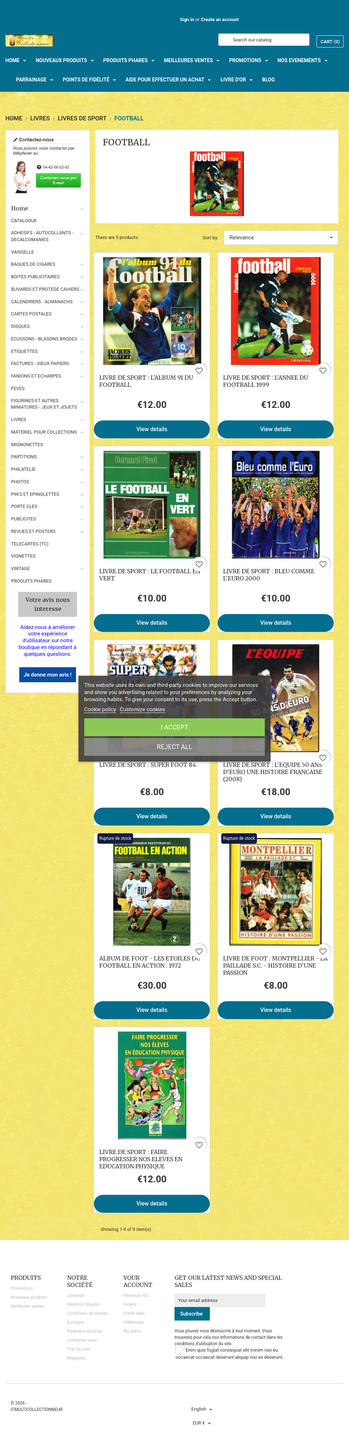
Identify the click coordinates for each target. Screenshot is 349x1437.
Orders (129, 1304)
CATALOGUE (24, 220)
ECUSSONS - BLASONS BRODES (44, 338)
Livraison (75, 1295)
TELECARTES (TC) (30, 544)
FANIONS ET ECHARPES (36, 376)
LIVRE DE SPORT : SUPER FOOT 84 (147, 764)
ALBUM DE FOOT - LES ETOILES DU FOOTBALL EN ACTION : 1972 (149, 962)
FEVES (18, 388)
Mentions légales (83, 1304)
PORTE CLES (24, 506)
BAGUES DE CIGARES (33, 264)
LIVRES (18, 419)
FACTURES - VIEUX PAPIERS (40, 363)
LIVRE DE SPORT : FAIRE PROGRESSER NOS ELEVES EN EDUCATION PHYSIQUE (140, 1159)
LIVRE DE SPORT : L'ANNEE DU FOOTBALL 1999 (265, 381)
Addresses (133, 1322)
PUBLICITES (23, 519)
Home (47, 208)
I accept (174, 727)
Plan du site (78, 1349)
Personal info (136, 1295)
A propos (75, 1322)
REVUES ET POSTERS (33, 531)
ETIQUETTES (24, 351)
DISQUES (20, 326)
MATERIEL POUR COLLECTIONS (44, 432)
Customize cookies (142, 709)
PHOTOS (20, 481)
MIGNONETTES (27, 444)
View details (151, 429)
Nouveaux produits (28, 1297)
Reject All (174, 746)
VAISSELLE (22, 252)
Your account (137, 1281)
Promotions (22, 1288)
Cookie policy (100, 709)
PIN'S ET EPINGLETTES (35, 494)
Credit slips (134, 1313)
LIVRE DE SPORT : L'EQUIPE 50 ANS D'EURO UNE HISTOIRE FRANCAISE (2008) (272, 772)
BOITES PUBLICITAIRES (35, 276)
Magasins (76, 1358)
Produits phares (31, 581)
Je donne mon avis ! (47, 675)
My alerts (132, 1331)
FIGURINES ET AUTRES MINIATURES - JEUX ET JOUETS (44, 404)
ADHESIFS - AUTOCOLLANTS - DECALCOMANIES (42, 236)
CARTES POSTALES (31, 313)
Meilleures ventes (27, 1306)
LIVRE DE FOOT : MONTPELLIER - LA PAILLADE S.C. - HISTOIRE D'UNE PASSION (275, 965)
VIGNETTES (23, 556)
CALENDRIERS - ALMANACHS (42, 301)
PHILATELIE (23, 469)
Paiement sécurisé (84, 1331)
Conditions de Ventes (87, 1313)
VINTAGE (20, 568)
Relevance (281, 237)
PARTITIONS (24, 456)
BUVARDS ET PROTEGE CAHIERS (45, 289)
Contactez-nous (82, 1340)
